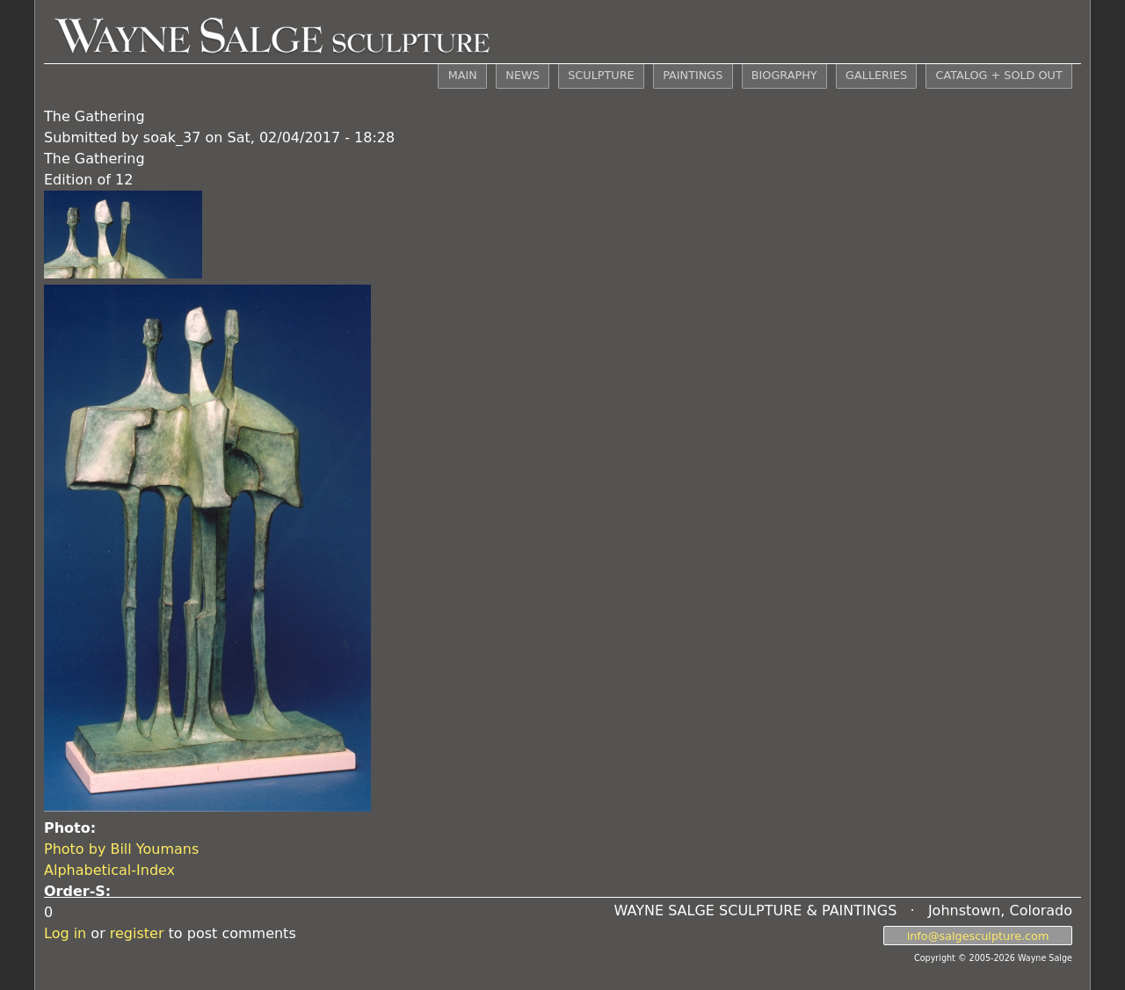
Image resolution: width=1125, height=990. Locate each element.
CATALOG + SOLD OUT (998, 75)
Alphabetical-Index (109, 870)
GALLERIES (876, 75)
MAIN (462, 75)
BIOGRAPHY (784, 75)
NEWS (522, 75)
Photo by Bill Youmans (121, 849)
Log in (65, 933)
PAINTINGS (692, 75)
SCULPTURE (601, 75)
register (137, 933)
